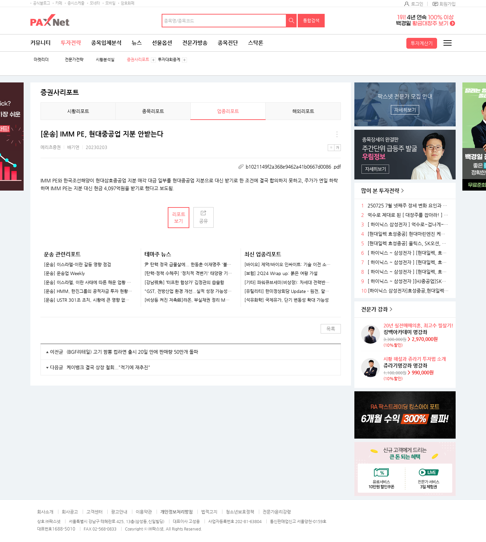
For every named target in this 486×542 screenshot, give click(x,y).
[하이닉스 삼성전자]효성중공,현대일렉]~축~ (409, 290)
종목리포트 (153, 111)
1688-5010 (63, 528)
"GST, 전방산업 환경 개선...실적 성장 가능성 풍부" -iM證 (188, 291)
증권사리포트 (138, 59)
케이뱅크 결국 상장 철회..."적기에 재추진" (108, 367)
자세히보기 (405, 110)
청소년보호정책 (240, 511)
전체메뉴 (447, 42)
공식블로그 (41, 3)
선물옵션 (162, 43)
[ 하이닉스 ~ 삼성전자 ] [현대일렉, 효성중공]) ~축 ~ (409, 262)
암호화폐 (127, 3)
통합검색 (311, 20)
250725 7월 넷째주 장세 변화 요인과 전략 (409, 205)
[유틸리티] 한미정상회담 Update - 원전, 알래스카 (288, 291)
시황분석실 (105, 59)
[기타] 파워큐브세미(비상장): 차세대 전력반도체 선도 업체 (288, 282)
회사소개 (45, 511)
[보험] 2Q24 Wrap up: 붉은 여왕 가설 (281, 273)
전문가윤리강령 (277, 511)
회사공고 (70, 511)
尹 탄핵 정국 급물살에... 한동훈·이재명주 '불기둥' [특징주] (188, 264)
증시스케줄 (76, 3)
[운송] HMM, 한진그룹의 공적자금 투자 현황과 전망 (88, 291)
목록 (330, 328)
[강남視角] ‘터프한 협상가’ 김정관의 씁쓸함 (184, 282)
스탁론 (255, 43)
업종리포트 (228, 111)
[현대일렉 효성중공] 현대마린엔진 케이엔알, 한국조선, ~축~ (409, 234)
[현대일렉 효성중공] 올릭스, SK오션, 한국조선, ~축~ (409, 243)
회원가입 (447, 4)
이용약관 (144, 511)
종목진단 (228, 43)
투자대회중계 (169, 59)
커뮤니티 (40, 43)
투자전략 (71, 43)
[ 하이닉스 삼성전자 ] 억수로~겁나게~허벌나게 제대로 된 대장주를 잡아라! (409, 224)
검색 (292, 21)
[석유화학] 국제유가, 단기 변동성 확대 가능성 (286, 300)
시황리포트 (78, 111)
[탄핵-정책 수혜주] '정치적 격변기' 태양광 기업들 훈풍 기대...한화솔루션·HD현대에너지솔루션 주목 (188, 273)
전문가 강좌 (374, 309)
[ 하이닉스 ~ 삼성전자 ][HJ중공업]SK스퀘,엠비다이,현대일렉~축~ (409, 281)
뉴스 (137, 43)
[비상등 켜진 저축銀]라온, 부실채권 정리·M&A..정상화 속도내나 (188, 300)
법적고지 (209, 511)
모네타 (95, 3)
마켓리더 (41, 59)
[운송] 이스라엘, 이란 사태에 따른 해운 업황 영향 (88, 282)
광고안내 (119, 511)
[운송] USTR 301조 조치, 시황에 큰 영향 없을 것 (88, 300)
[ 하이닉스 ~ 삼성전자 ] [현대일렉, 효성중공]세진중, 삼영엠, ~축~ (409, 252)
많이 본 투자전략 (380, 191)
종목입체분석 (106, 43)
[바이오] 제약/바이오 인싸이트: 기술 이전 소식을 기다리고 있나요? (288, 264)
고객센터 (94, 511)
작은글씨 (331, 147)
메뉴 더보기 (337, 134)
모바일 (110, 3)
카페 (58, 3)
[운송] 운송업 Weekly (64, 273)
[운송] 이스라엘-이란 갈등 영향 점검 (77, 264)
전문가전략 (74, 59)
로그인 (417, 4)
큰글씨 (337, 147)
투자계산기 (422, 43)
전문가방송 (195, 43)
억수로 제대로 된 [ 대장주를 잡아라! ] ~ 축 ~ (409, 215)
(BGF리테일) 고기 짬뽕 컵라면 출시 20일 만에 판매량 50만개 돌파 (132, 351)
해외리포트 (303, 111)
